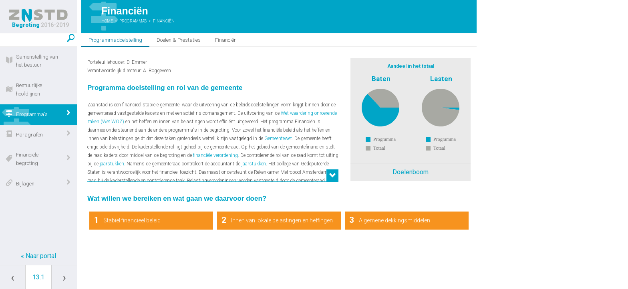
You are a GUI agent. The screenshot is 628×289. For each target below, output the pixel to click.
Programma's (32, 114)
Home (107, 21)
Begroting (38, 18)
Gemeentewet (278, 138)
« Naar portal (38, 256)
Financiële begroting (27, 159)
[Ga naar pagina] (38, 277)
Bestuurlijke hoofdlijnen (29, 89)
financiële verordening (215, 155)
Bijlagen (25, 184)
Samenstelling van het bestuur (37, 61)
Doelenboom (410, 172)
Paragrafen (29, 135)
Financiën (164, 21)
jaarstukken (112, 164)
